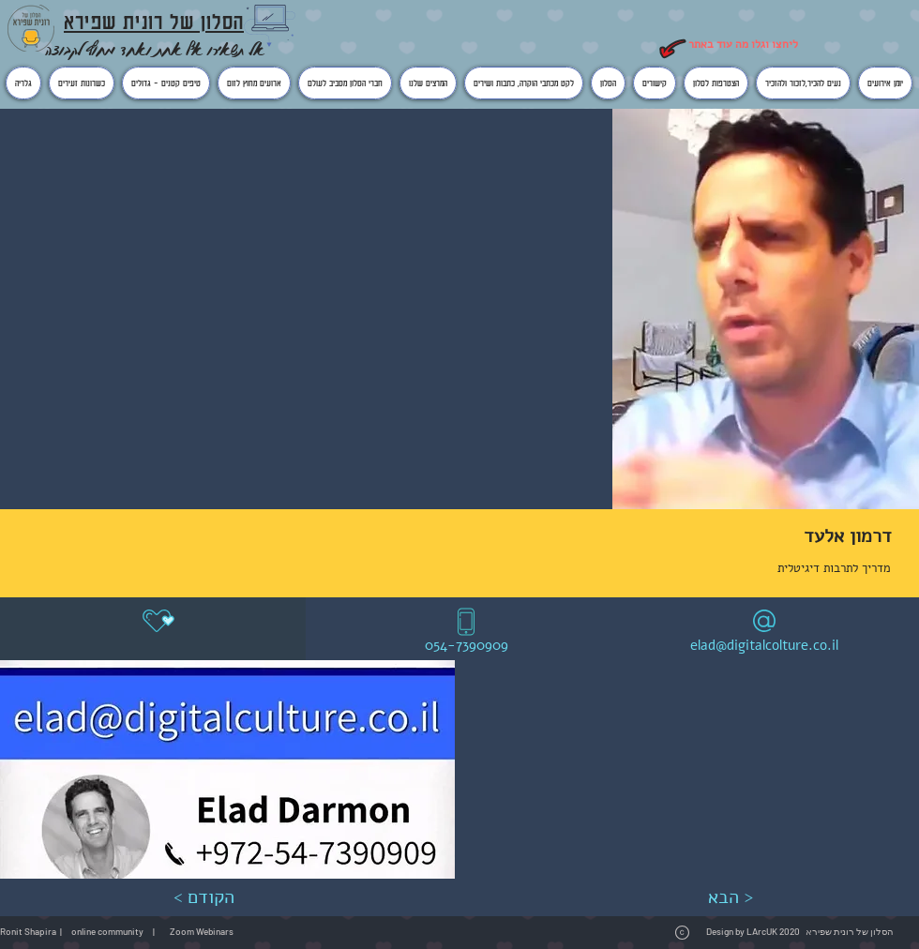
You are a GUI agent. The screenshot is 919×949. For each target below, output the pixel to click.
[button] (227, 769)
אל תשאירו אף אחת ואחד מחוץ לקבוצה (154, 49)
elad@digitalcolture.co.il (764, 645)
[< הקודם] (203, 897)
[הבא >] (730, 897)
